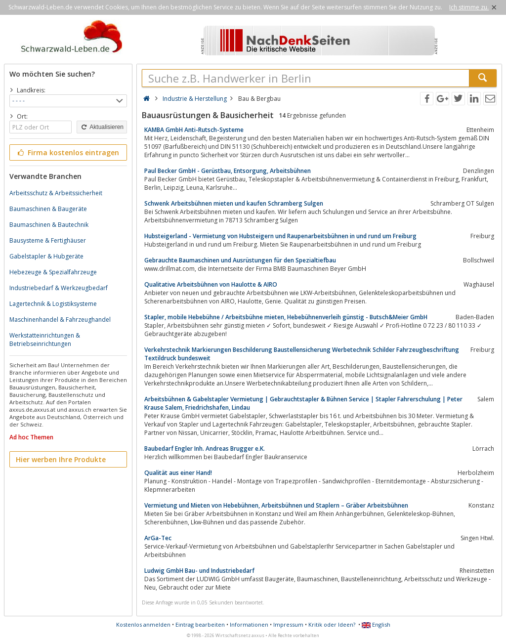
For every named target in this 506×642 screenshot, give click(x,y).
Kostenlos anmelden (143, 624)
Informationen (249, 624)
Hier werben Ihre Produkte (61, 459)
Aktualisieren (102, 127)
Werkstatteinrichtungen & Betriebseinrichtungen (44, 339)
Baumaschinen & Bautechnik (48, 224)
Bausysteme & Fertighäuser (47, 240)
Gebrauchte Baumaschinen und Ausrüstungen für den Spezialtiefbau (240, 260)
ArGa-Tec (157, 538)
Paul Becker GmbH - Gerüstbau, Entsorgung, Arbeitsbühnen (227, 171)
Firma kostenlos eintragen (67, 152)
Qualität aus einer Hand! (178, 473)
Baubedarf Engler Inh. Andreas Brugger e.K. (204, 448)
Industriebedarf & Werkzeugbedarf (58, 288)
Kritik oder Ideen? (331, 624)
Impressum (288, 624)
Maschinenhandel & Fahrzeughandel (60, 319)
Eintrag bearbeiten (200, 624)
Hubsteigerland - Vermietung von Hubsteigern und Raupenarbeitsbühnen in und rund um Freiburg (280, 236)
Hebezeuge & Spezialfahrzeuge (53, 272)
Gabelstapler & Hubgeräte (46, 256)
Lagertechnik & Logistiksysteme (53, 304)
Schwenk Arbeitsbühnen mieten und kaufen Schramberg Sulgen (233, 203)
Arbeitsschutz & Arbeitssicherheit (55, 193)
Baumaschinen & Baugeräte (48, 209)
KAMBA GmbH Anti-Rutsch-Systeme (194, 130)
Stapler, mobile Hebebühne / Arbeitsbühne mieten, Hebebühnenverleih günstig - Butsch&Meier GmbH (285, 317)
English (376, 624)
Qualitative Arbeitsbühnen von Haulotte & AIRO (210, 284)
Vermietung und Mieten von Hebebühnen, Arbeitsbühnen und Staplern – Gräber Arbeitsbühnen (276, 505)
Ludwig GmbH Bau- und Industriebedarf (199, 570)
